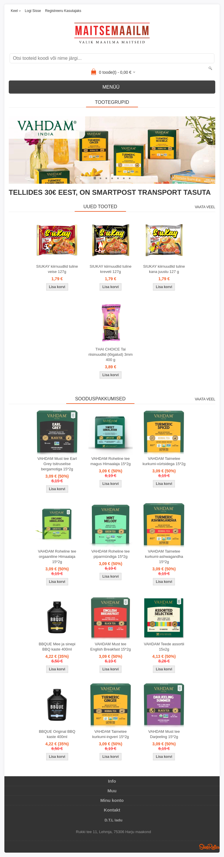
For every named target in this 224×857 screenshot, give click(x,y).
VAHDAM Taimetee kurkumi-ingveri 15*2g (110, 734)
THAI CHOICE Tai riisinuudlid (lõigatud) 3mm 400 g (110, 354)
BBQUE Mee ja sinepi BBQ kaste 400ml (57, 646)
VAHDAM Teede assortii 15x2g (164, 646)
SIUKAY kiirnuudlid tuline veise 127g (57, 269)
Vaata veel (205, 207)
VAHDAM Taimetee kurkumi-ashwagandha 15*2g (164, 556)
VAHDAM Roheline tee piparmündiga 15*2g (110, 554)
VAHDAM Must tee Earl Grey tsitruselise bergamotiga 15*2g (57, 463)
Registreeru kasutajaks (63, 11)
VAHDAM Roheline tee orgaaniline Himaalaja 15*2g (57, 556)
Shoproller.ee (209, 847)
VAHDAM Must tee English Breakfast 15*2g (110, 646)
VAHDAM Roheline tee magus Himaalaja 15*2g (110, 461)
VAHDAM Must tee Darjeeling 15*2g (164, 734)
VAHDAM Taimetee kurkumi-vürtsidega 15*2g (164, 461)
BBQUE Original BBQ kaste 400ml (57, 734)
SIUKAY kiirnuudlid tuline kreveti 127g (110, 269)
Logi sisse (33, 11)
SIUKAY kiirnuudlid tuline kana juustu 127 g (164, 269)
